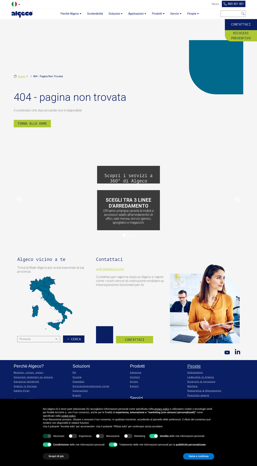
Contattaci (241, 24)
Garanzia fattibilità (26, 381)
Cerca (243, 13)
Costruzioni (80, 390)
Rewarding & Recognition (204, 390)
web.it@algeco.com (110, 269)
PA (74, 372)
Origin (134, 381)
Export (134, 386)
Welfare (192, 386)
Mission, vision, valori (29, 372)
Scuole (77, 377)
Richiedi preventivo (241, 35)
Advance (135, 372)
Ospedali (79, 381)
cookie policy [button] (68, 415)
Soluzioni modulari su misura (33, 377)
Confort (135, 377)
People (194, 366)
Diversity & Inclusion (201, 381)
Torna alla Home (32, 123)
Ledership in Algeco (200, 377)
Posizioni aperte (198, 395)
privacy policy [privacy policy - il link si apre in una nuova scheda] (161, 409)
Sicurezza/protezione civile (91, 386)
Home (21, 76)
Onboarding (195, 372)
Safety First (22, 390)
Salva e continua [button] (198, 456)
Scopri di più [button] (56, 456)
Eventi (77, 395)
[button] (19, 199)
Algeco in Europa (25, 386)
